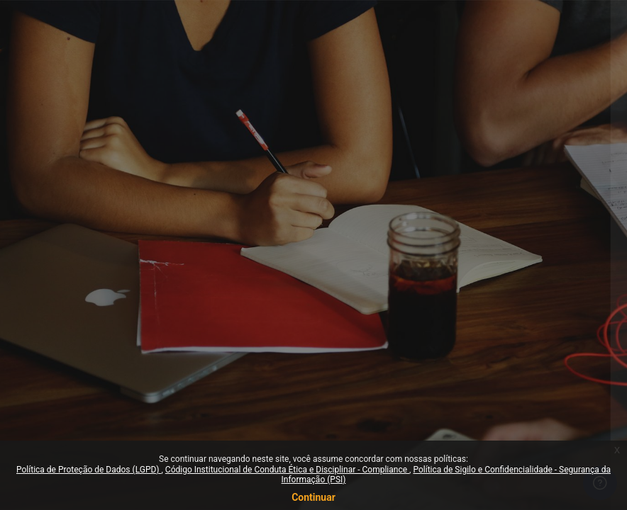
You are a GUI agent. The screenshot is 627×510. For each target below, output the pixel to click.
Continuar (313, 497)
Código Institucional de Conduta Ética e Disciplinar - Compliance (287, 470)
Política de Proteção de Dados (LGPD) (89, 470)
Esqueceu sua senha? (563, 336)
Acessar (477, 376)
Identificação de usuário (403, 202)
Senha (364, 271)
